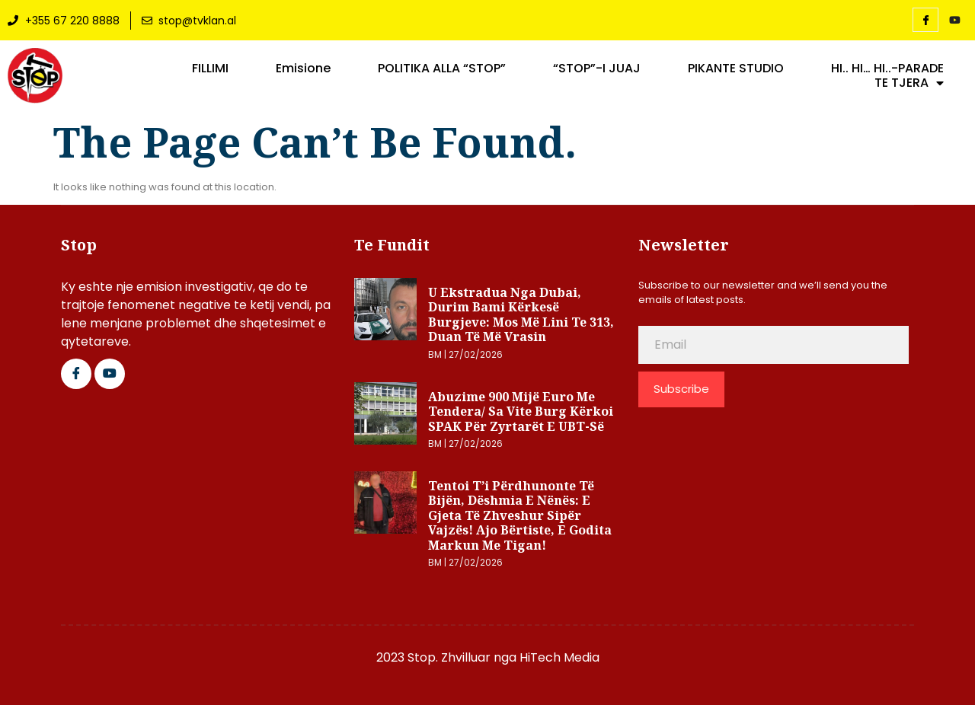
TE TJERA (909, 83)
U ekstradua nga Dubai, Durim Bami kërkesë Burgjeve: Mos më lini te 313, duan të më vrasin (521, 315)
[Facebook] (925, 20)
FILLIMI (210, 68)
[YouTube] (954, 20)
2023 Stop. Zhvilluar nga (447, 657)
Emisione (303, 68)
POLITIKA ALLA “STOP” (442, 68)
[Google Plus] (109, 374)
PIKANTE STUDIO (736, 68)
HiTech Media (559, 657)
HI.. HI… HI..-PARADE (887, 68)
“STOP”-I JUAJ (597, 68)
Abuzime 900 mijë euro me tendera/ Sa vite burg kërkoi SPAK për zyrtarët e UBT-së (520, 411)
